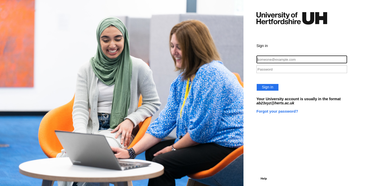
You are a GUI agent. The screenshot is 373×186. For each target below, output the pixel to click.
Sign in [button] (267, 87)
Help (264, 178)
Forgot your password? (277, 111)
